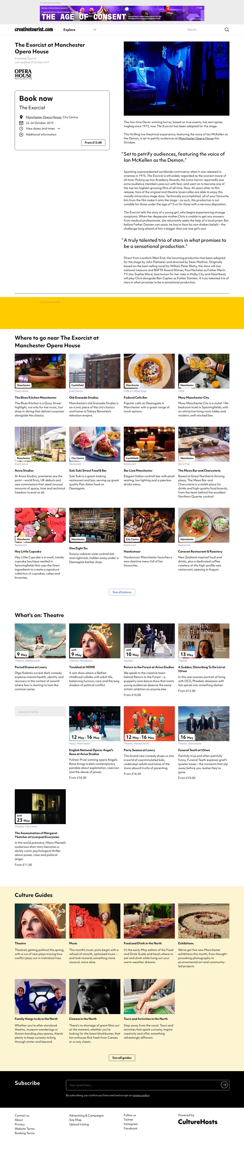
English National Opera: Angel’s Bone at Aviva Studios (91, 779)
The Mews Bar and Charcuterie (199, 498)
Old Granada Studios (83, 425)
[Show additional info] (62, 135)
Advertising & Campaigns (86, 1142)
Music (73, 970)
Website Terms (25, 1155)
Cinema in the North (83, 1046)
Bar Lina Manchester (138, 498)
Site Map (75, 1147)
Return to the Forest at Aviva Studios (149, 694)
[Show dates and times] (62, 129)
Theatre (20, 970)
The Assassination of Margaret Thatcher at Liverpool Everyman (37, 862)
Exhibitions (186, 970)
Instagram (131, 1151)
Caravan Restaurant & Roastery (200, 578)
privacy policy (141, 1122)
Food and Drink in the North (143, 970)
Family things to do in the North (36, 1046)
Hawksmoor (132, 578)
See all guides (122, 1085)
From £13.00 (93, 142)
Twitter (128, 1146)
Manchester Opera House (43, 117)
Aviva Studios (24, 498)
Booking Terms (25, 1160)
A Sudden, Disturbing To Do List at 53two (201, 696)
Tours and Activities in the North (146, 1046)
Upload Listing (79, 1151)
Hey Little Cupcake (28, 578)
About (19, 1147)
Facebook (130, 1155)
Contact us (22, 1142)
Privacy (20, 1151)
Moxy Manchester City (193, 425)
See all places (122, 619)
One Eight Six (78, 575)
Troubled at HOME (82, 694)
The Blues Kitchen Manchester (35, 425)
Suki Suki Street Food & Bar (88, 498)
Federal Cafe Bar (135, 425)
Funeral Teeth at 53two (194, 777)
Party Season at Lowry (139, 777)
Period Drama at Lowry (31, 694)
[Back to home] (34, 30)
